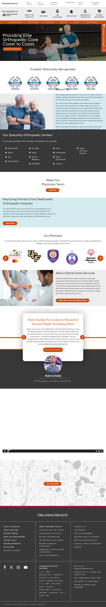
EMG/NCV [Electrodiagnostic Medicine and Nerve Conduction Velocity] (36, 164)
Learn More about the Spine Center (73, 300)
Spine (34, 153)
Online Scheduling (91, 22)
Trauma (59, 164)
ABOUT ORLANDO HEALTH (50, 527)
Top (103, 50)
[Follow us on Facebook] (5, 567)
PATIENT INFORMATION (49, 537)
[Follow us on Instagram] (18, 567)
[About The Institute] (29, 13)
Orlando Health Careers (86, 537)
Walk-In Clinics (33, 22)
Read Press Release (12, 49)
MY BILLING (9, 547)
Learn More (10, 223)
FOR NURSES (79, 530)
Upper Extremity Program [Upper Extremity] (83, 150)
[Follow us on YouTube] (26, 567)
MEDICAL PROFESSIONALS (86, 540)
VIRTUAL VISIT (10, 540)
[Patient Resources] (99, 13)
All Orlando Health (95, 3)
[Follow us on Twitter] (11, 566)
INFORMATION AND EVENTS (51, 540)
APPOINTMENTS (70, 2)
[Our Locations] (57, 13)
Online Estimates (12, 544)
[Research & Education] (85, 13)
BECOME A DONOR (12, 550)
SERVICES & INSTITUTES (54, 3)
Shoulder (35, 148)
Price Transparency (49, 555)
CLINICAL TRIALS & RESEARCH (87, 544)
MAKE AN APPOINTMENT (14, 537)
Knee (58, 148)
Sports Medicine (35, 158)
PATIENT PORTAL (11, 533)
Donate (76, 22)
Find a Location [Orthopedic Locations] (52, 484)
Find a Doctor (29, 3)
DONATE (78, 547)
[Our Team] (43, 13)
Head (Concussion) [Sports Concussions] (61, 158)
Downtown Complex (15, 22)
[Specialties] (71, 13)
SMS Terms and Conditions (87, 578)
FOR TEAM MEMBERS (83, 533)
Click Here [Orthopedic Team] (52, 190)
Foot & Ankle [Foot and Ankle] (60, 153)
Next (100, 258)
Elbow (10, 153)
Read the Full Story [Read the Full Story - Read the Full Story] (53, 350)
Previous (6, 258)
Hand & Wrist (13, 161)
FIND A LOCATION (41, 3)
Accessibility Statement (86, 581)
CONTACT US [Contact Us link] (80, 527)
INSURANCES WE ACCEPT (50, 533)
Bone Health (13, 148)
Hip (9, 157)
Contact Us (63, 22)
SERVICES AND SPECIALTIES (51, 530)
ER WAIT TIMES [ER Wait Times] (80, 3)
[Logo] (10, 3)
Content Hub (49, 22)
